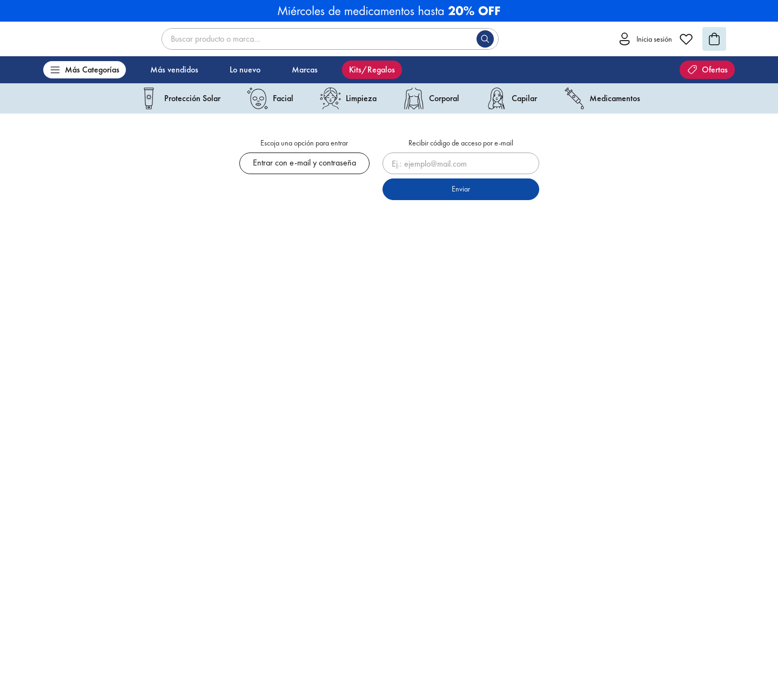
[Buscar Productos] (487, 39)
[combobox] (330, 39)
